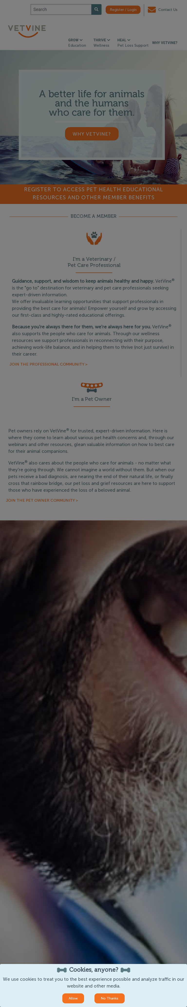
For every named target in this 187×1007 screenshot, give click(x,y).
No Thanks (109, 998)
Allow (73, 998)
